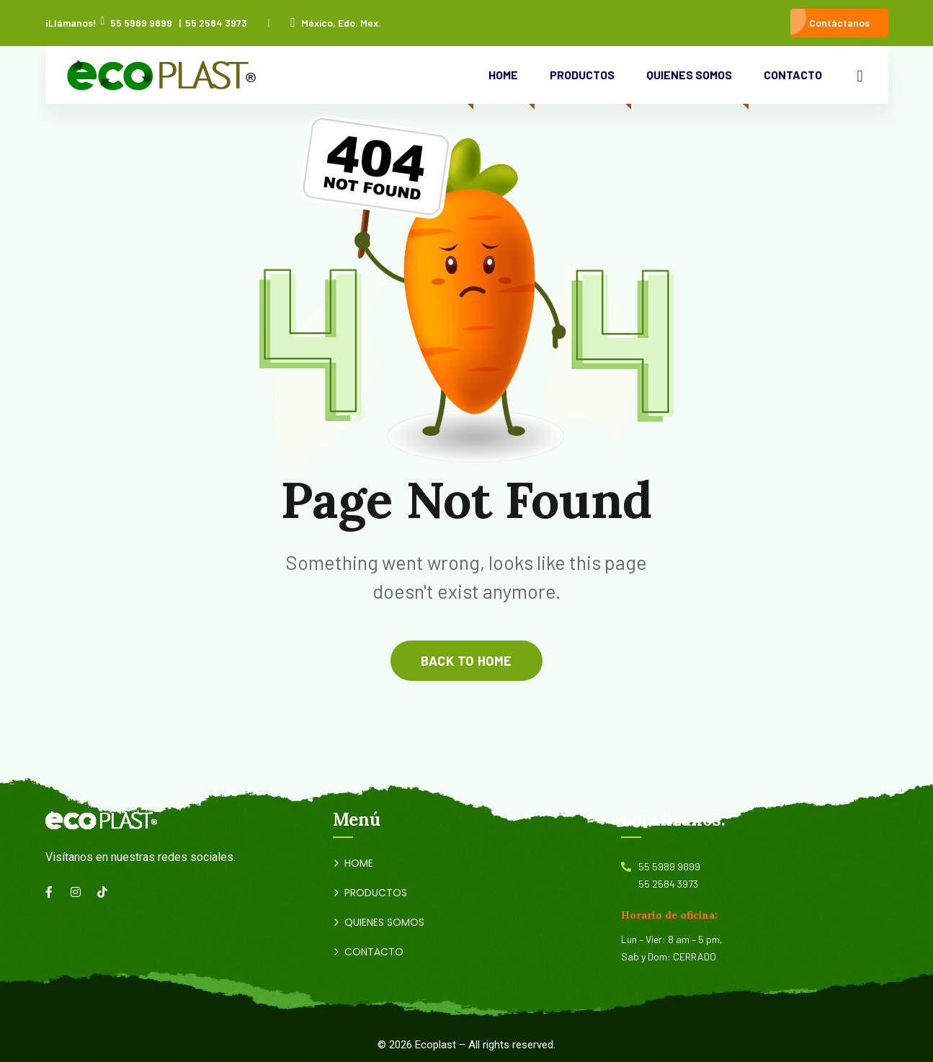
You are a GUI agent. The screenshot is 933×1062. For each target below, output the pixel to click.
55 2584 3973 (216, 23)
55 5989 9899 (141, 23)
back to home (466, 661)
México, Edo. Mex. (335, 22)
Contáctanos (839, 23)
